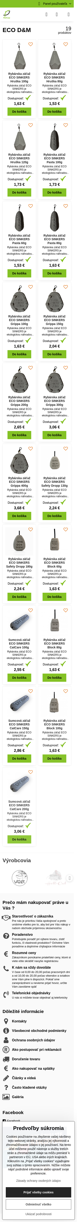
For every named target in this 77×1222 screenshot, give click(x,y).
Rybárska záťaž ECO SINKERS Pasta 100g (54, 158)
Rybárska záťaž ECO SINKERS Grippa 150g (54, 320)
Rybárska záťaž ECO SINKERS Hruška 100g (19, 77)
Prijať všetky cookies (39, 1192)
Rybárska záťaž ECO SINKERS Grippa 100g (19, 320)
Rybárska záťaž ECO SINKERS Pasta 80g (54, 239)
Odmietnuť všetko (38, 1204)
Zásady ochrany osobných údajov (38, 1180)
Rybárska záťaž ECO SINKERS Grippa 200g (19, 401)
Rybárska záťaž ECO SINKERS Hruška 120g (19, 158)
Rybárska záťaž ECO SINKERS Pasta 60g (19, 239)
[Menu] (69, 14)
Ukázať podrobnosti (38, 1214)
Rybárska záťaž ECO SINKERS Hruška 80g (54, 77)
